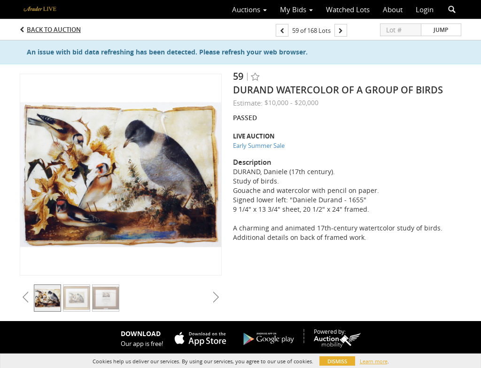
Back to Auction (54, 29)
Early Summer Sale (259, 145)
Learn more (374, 361)
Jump (441, 30)
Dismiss (337, 361)
